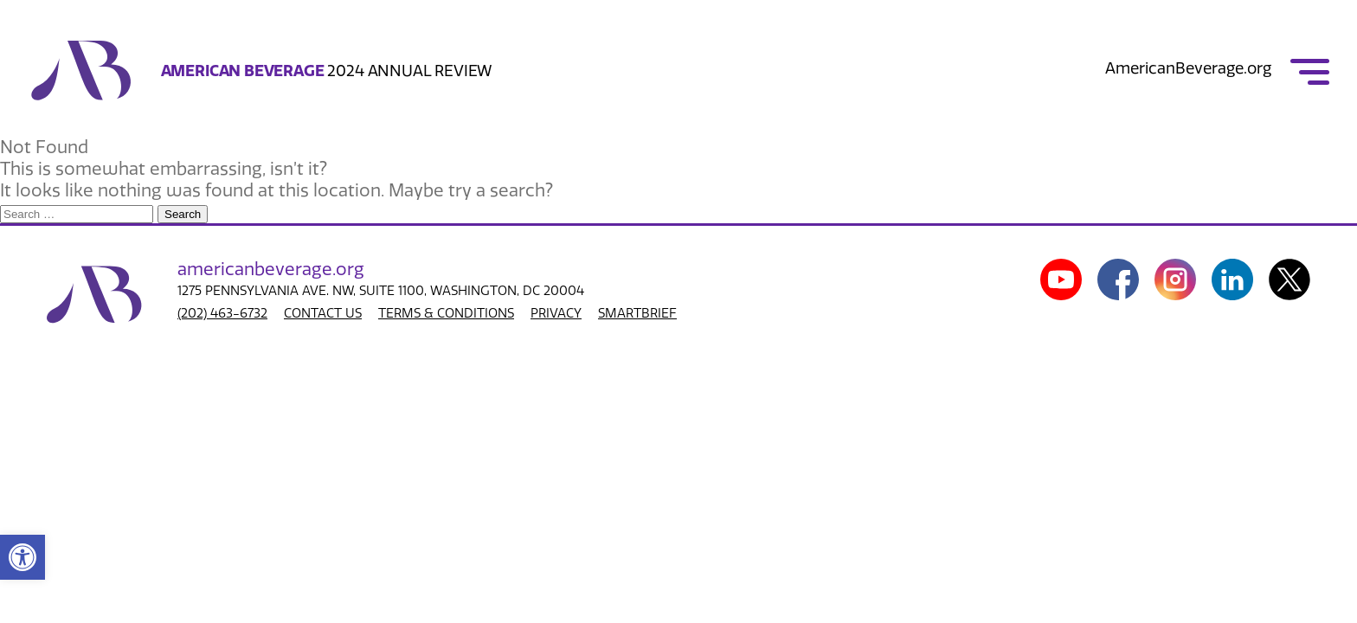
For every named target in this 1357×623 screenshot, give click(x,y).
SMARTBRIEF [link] (637, 313)
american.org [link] (270, 269)
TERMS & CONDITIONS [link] (446, 313)
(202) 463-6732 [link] (222, 313)
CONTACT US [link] (323, 313)
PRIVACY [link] (556, 313)
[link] (22, 557)
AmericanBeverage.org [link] (1188, 68)
